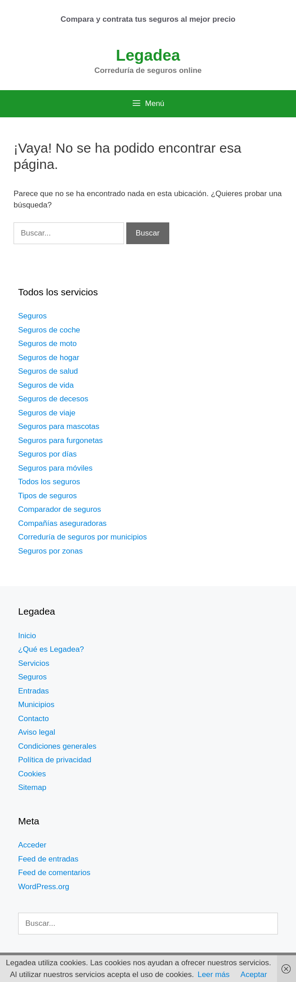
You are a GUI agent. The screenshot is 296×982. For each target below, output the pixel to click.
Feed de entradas (48, 859)
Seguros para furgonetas (60, 440)
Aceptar (253, 974)
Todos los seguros (49, 481)
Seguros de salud (48, 371)
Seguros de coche (49, 330)
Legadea (148, 55)
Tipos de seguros (47, 495)
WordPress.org (43, 886)
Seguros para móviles (55, 468)
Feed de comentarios (54, 872)
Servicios (33, 663)
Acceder (32, 845)
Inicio (27, 635)
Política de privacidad (54, 760)
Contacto (33, 718)
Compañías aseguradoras (62, 523)
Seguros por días (47, 454)
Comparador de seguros (59, 509)
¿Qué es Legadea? (51, 649)
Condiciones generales (57, 746)
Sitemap (32, 787)
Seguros (32, 316)
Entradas (33, 691)
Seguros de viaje (47, 413)
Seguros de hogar (48, 357)
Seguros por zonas (50, 551)
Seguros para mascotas (59, 426)
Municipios (36, 704)
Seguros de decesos (53, 399)
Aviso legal (36, 732)
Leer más (213, 974)
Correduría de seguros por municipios (82, 537)
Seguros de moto (47, 343)
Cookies (32, 774)
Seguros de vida (46, 385)
